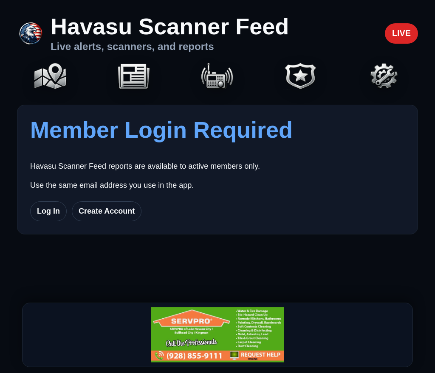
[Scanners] (217, 77)
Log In (48, 211)
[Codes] (300, 77)
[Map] (50, 77)
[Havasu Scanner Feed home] (153, 33)
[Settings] (384, 77)
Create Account (107, 211)
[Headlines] (133, 77)
